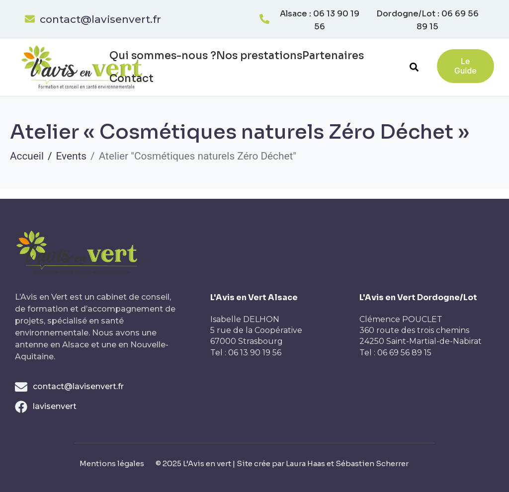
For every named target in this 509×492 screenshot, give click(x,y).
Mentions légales (112, 463)
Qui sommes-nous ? (162, 55)
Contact (131, 78)
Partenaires (333, 55)
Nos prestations (259, 55)
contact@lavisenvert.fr (100, 19)
